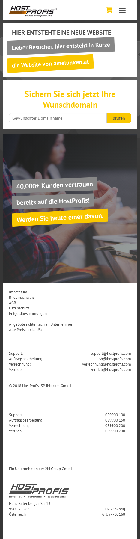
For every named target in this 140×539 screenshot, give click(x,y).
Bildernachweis (21, 297)
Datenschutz (19, 308)
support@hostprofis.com (111, 353)
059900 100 (115, 414)
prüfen (119, 118)
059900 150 (115, 420)
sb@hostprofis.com (115, 358)
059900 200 (115, 425)
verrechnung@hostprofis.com (106, 364)
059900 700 (115, 430)
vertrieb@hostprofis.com (110, 369)
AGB (12, 302)
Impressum (18, 291)
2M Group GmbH (58, 468)
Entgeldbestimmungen (28, 313)
